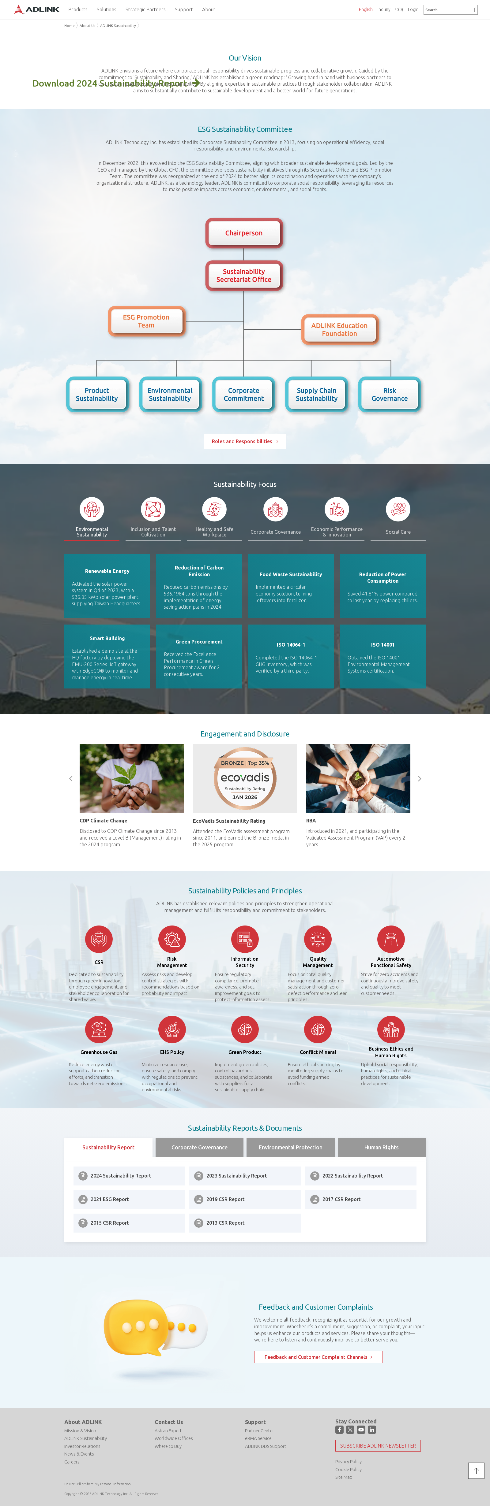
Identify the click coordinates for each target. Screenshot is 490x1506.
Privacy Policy (348, 1461)
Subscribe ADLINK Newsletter (378, 1446)
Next (419, 778)
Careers (72, 1461)
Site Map (343, 1477)
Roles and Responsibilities (242, 441)
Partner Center (259, 1430)
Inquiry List (390, 9)
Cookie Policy (348, 1469)
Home (69, 26)
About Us (87, 26)
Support (255, 1422)
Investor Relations (82, 1446)
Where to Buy (168, 1446)
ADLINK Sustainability (118, 26)
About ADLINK (83, 1422)
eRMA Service (258, 1438)
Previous (70, 778)
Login (413, 9)
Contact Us (169, 1422)
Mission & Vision (80, 1430)
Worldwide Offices (174, 1438)
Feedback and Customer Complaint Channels (316, 1357)
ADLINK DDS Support (265, 1446)
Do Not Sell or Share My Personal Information (97, 1484)
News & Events (79, 1453)
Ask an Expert (168, 1430)
